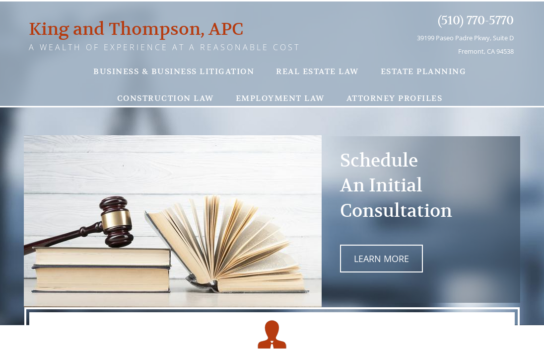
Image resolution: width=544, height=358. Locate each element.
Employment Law (280, 98)
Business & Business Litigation (173, 72)
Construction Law (165, 98)
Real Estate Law (317, 72)
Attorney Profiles (394, 98)
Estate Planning (424, 72)
